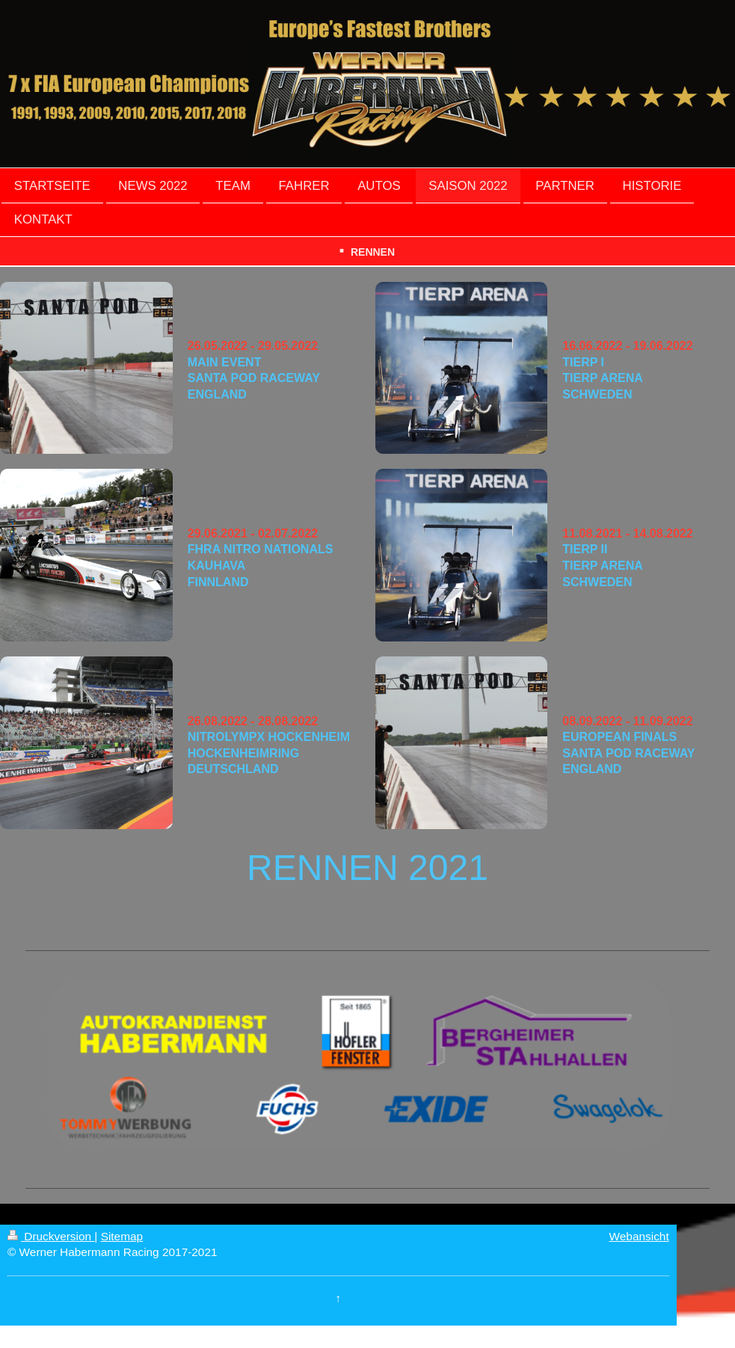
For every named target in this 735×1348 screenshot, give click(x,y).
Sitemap (122, 1236)
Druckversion (50, 1236)
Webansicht (639, 1236)
